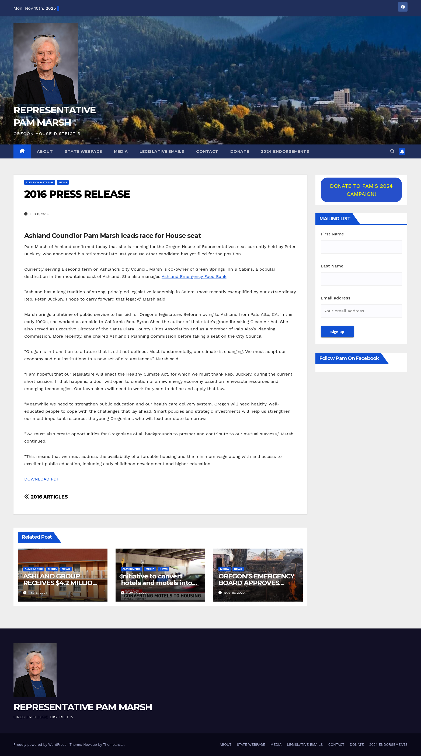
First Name (332, 233)
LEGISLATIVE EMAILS (162, 151)
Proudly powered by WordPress (40, 745)
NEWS (63, 182)
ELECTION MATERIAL (40, 182)
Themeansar (113, 745)
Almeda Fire (34, 568)
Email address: (336, 298)
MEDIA (121, 151)
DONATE (239, 151)
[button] (392, 151)
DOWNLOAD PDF (41, 479)
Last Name (332, 266)
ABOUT (45, 151)
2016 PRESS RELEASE (77, 194)
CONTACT (207, 151)
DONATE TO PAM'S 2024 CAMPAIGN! (361, 190)
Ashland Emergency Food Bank (194, 276)
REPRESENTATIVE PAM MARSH (82, 707)
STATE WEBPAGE (83, 151)
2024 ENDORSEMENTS (285, 151)
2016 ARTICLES (46, 497)
